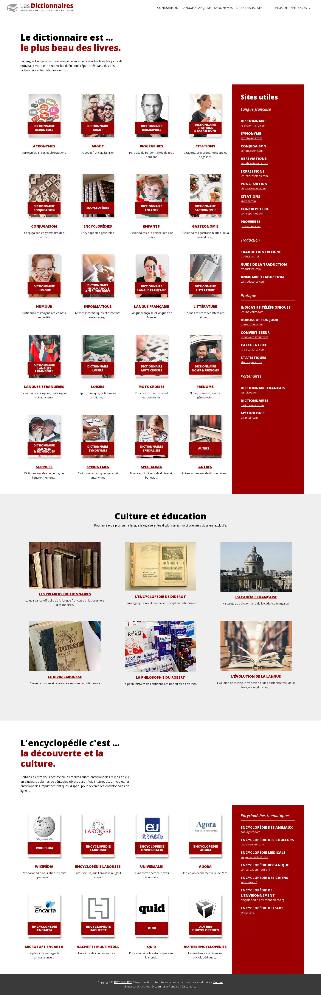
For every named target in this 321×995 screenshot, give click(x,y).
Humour (44, 306)
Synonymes (223, 8)
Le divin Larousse (65, 677)
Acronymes (44, 146)
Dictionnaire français (268, 390)
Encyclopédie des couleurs (268, 842)
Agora (205, 866)
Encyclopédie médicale (268, 854)
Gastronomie (205, 226)
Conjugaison (167, 8)
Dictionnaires (268, 402)
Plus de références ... (292, 8)
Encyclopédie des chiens (268, 880)
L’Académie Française (256, 597)
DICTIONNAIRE (123, 982)
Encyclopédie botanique (268, 867)
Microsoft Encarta (44, 946)
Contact (218, 982)
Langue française (196, 8)
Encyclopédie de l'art (268, 910)
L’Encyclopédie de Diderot (160, 596)
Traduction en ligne (268, 254)
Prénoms (205, 386)
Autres (205, 467)
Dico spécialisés (249, 8)
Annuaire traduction (268, 279)
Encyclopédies (98, 226)
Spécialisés (151, 467)
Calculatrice (189, 986)
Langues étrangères (44, 386)
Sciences (44, 467)
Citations (205, 146)
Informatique (98, 306)
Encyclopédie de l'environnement (268, 895)
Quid (151, 946)
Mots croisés (151, 386)
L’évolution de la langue (256, 676)
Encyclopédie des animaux (268, 829)
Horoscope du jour (268, 322)
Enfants (151, 226)
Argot (97, 146)
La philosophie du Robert (160, 677)
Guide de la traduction (268, 266)
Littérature (205, 306)
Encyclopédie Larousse (98, 866)
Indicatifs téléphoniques (268, 309)
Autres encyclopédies (205, 946)
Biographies (151, 146)
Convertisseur (268, 334)
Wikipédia (44, 866)
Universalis (151, 866)
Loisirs (97, 386)
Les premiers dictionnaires (65, 594)
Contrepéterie (268, 211)
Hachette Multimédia (98, 946)
